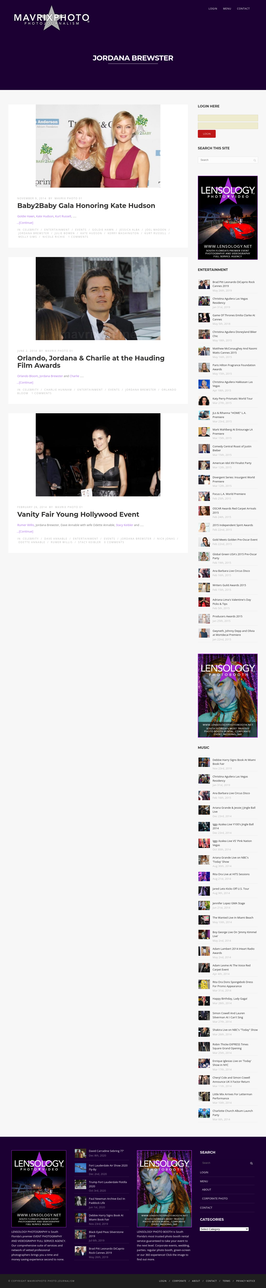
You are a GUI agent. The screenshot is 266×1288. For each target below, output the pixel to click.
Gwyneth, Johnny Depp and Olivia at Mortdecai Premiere (234, 633)
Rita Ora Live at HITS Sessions (231, 874)
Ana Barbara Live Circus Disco (231, 571)
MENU (227, 8)
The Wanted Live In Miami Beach (233, 917)
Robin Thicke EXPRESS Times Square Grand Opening (230, 1046)
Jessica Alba (129, 229)
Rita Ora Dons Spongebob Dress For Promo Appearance (233, 984)
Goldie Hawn (25, 216)
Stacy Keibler (124, 525)
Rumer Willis (25, 525)
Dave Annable (55, 538)
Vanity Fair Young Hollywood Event (78, 514)
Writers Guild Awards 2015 (229, 585)
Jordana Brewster (33, 233)
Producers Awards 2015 (227, 616)
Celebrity (31, 229)
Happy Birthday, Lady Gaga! (230, 998)
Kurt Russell (63, 216)
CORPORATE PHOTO (215, 1198)
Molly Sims (27, 237)
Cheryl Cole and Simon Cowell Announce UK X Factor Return (231, 1080)
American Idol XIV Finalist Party (232, 463)
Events (81, 229)
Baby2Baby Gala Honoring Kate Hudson (86, 206)
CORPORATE (179, 1280)
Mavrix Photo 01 (68, 198)
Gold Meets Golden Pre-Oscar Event (235, 539)
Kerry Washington (123, 233)
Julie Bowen (65, 233)
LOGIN (213, 8)
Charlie (74, 376)
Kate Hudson (45, 216)
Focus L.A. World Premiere (229, 494)
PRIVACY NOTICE (245, 1280)
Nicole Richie (54, 237)
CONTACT (243, 8)
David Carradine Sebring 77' (106, 1151)
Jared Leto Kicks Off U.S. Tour (231, 889)
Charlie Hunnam (58, 389)
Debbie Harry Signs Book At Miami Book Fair (106, 1217)
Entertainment (57, 229)
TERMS (226, 1280)
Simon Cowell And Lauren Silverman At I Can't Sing (229, 1015)
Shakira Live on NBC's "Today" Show (235, 1030)
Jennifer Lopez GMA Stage (229, 903)
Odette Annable (31, 542)
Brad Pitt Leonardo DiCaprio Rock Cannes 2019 (106, 1251)
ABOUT (206, 1189)
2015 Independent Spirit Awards (233, 525)
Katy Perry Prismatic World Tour (233, 398)
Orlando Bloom (27, 376)
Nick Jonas (166, 538)
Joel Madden (155, 229)
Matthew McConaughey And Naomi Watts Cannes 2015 (235, 350)
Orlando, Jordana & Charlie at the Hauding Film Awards (91, 361)
